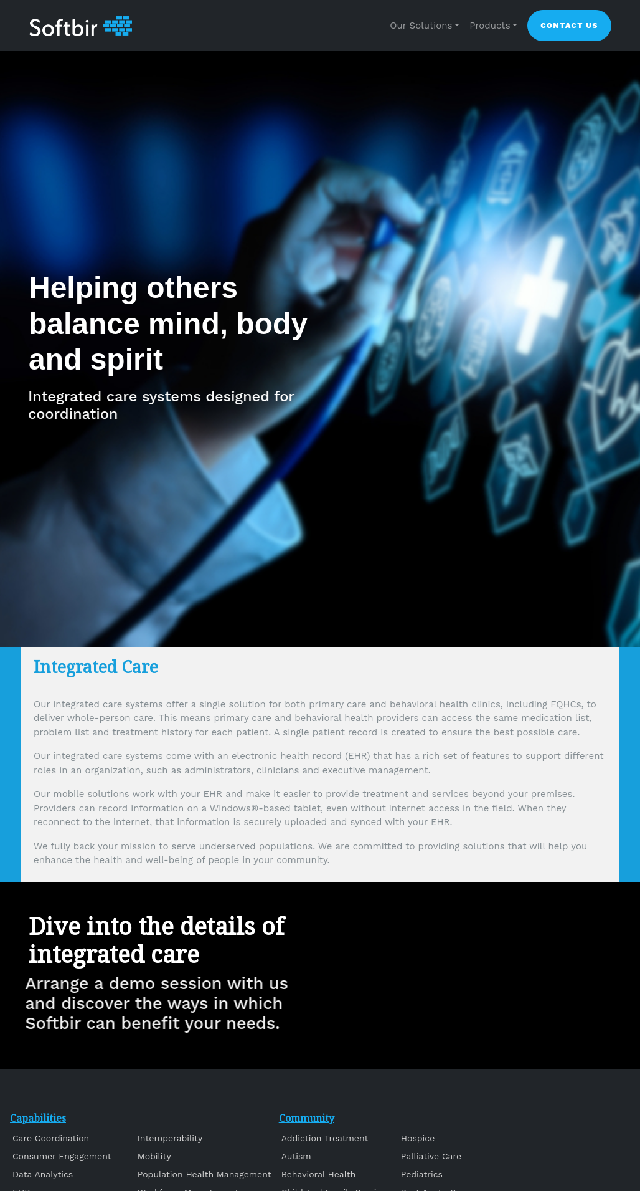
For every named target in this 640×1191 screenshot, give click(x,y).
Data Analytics (42, 1174)
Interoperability (170, 1138)
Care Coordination (50, 1138)
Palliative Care (431, 1156)
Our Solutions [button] (421, 25)
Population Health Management (204, 1174)
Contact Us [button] (569, 25)
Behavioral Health (318, 1174)
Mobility (154, 1156)
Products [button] (489, 25)
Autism (296, 1156)
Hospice (418, 1138)
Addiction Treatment (325, 1138)
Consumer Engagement (61, 1156)
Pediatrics (422, 1174)
